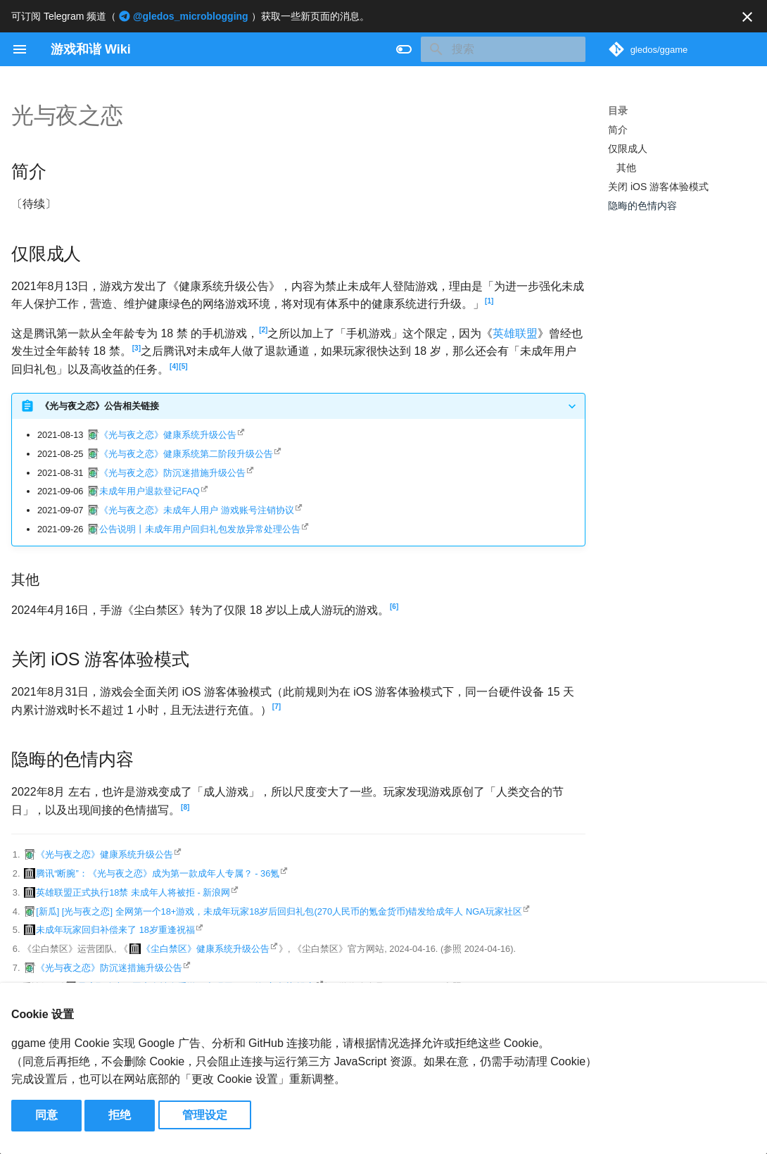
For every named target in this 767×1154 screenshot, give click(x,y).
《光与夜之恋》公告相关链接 (99, 406)
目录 (618, 110)
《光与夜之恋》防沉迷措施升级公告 (172, 473)
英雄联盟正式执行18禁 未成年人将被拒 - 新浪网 (133, 892)
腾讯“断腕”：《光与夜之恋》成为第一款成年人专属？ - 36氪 (157, 873)
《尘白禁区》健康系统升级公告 (205, 948)
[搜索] (503, 49)
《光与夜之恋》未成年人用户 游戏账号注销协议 (196, 510)
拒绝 (119, 1115)
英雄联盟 (515, 333)
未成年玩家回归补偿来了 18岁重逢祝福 (115, 929)
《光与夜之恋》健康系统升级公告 (167, 434)
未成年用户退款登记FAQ (149, 491)
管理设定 (204, 1115)
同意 (46, 1115)
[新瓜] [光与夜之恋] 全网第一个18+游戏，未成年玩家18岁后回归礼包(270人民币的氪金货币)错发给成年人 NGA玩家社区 (278, 911)
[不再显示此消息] (747, 16)
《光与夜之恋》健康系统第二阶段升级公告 (186, 454)
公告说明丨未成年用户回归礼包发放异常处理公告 (199, 529)
